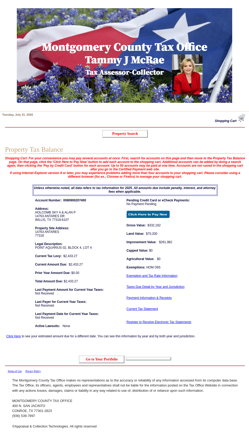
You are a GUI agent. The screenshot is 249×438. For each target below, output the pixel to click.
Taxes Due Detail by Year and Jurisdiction (156, 287)
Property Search (125, 134)
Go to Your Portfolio (102, 359)
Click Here (13, 336)
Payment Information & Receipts (149, 298)
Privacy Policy (33, 371)
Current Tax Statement (142, 309)
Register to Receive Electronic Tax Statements (159, 322)
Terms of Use (15, 371)
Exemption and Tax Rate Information (152, 276)
